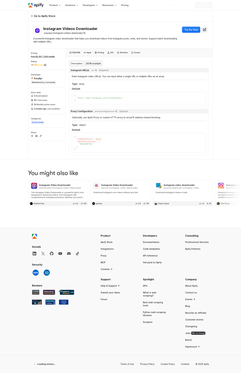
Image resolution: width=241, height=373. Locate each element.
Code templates (151, 230)
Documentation (151, 223)
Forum (104, 281)
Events (190, 281)
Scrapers (147, 303)
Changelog (191, 308)
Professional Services (197, 223)
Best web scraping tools (153, 285)
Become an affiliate (195, 294)
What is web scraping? (149, 276)
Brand (188, 321)
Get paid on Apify (152, 244)
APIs (145, 267)
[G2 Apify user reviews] (37, 283)
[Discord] (68, 235)
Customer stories (194, 301)
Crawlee (107, 251)
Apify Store (107, 223)
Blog (187, 287)
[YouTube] (60, 235)
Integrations (107, 230)
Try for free (191, 29)
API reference (150, 237)
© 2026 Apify (202, 345)
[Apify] (36, 5)
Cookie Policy (168, 345)
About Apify (191, 267)
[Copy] (64, 33)
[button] (112, 217)
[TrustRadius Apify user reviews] (50, 283)
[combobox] (204, 30)
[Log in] (188, 5)
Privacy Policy (147, 345)
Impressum (192, 328)
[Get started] (204, 5)
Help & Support (110, 267)
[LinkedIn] (34, 235)
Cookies (185, 345)
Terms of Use (127, 345)
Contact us (191, 274)
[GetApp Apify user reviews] (35, 274)
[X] (43, 235)
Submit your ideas (110, 274)
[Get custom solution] (173, 5)
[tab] (75, 52)
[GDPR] (35, 254)
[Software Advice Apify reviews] (49, 274)
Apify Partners (192, 230)
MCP (103, 244)
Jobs (195, 314)
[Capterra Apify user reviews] (66, 274)
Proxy (104, 237)
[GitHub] (51, 235)
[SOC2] (46, 254)
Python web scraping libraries (154, 295)
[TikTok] (77, 235)
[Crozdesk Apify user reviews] (63, 283)
